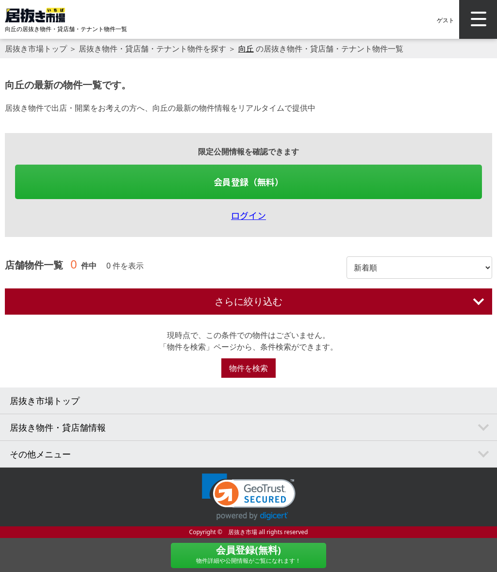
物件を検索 (248, 368)
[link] (249, 497)
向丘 (246, 48)
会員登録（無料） (248, 181)
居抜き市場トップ (36, 48)
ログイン (248, 215)
